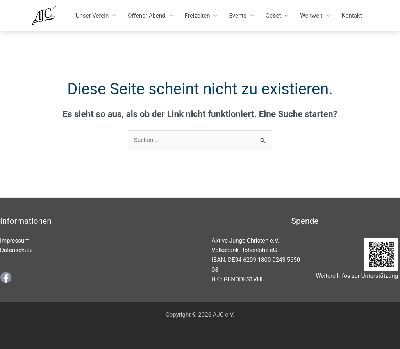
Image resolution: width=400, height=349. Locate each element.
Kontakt (352, 15)
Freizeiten (197, 15)
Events (237, 15)
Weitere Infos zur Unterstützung (357, 275)
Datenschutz (16, 250)
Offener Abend (146, 15)
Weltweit (311, 15)
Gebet (273, 15)
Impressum (14, 240)
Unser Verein (92, 15)
